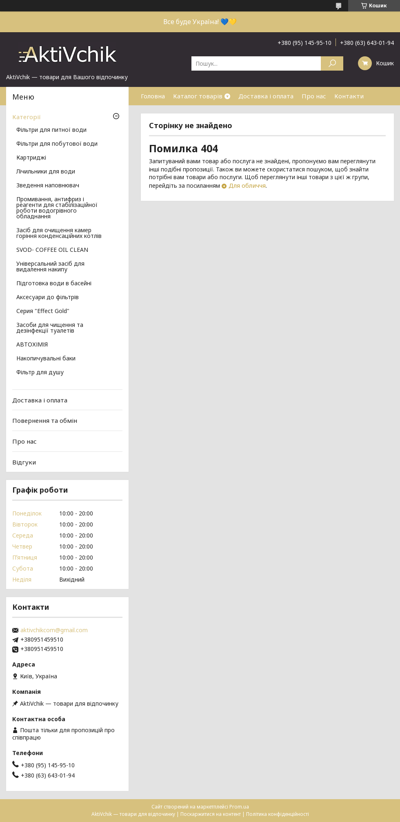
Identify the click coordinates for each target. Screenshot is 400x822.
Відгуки (24, 462)
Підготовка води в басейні (53, 283)
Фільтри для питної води (51, 130)
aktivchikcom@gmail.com (54, 630)
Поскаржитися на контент (210, 814)
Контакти (349, 96)
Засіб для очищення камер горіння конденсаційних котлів (59, 233)
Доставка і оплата (265, 96)
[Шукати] (332, 63)
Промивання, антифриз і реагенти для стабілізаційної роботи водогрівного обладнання (57, 208)
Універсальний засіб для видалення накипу (50, 267)
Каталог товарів (197, 96)
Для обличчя (247, 185)
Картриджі (31, 158)
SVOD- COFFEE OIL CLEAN (52, 250)
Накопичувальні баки (46, 358)
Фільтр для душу (40, 372)
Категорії (26, 117)
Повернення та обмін (44, 420)
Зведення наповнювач (47, 185)
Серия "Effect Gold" (42, 311)
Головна (153, 96)
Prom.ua (239, 806)
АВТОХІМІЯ (32, 345)
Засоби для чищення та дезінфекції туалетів (49, 328)
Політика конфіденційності (277, 814)
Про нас (314, 96)
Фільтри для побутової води (57, 144)
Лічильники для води (45, 172)
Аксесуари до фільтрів (47, 297)
